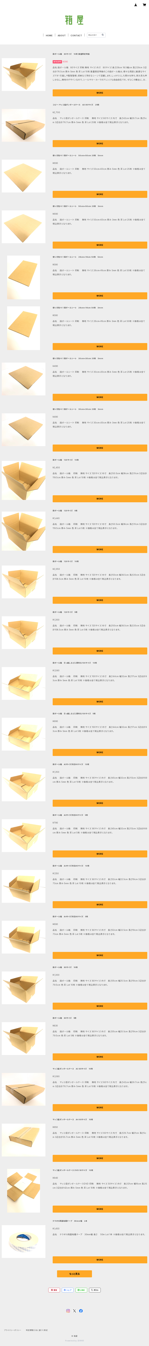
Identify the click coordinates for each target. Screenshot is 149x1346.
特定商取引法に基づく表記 (37, 1330)
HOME (49, 35)
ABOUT (62, 35)
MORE (100, 93)
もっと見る (74, 1273)
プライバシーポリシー (12, 1330)
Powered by (74, 1341)
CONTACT (76, 35)
